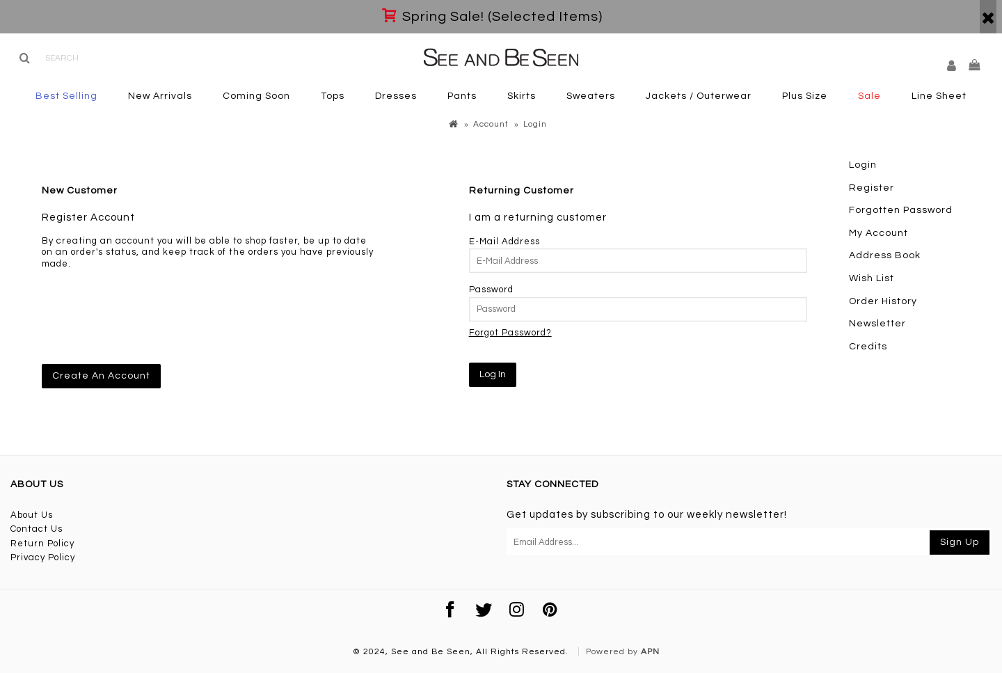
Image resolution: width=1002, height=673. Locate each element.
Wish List (871, 278)
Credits (868, 346)
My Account (878, 233)
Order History (883, 301)
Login (863, 165)
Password (491, 289)
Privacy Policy (42, 557)
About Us (31, 515)
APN (650, 651)
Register (871, 188)
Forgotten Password (901, 210)
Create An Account (101, 376)
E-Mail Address (504, 241)
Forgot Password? (510, 333)
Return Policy (42, 543)
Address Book (885, 255)
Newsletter (877, 323)
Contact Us (36, 529)
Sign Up (959, 542)
